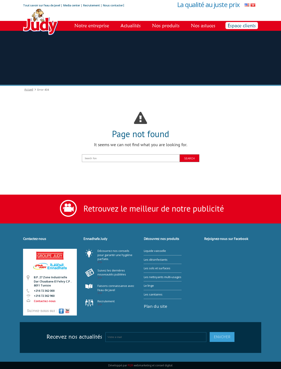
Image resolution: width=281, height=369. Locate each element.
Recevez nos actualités (74, 336)
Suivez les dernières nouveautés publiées (111, 272)
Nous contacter (113, 5)
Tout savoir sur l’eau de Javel (41, 5)
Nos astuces (203, 25)
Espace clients (242, 25)
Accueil (28, 89)
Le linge (149, 286)
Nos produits (166, 25)
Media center (71, 5)
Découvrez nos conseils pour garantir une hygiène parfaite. (114, 255)
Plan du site (155, 306)
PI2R (130, 365)
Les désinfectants (156, 260)
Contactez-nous (45, 301)
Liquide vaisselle (155, 251)
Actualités (131, 25)
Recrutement (92, 5)
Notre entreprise (91, 25)
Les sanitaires (153, 294)
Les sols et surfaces (157, 268)
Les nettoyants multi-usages (162, 277)
